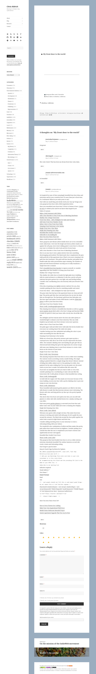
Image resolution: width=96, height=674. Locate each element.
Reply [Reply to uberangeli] (42, 166)
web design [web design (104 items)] (16, 216)
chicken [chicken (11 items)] (9, 243)
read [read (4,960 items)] (17, 259)
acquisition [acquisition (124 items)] (12, 232)
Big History (11, 146)
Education (9, 88)
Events (9, 165)
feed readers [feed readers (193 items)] (15, 196)
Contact (9, 26)
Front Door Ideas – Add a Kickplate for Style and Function (57, 220)
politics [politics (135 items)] (8, 207)
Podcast (9, 138)
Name (42, 577)
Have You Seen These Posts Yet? (49, 237)
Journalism (9, 120)
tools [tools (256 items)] (8, 214)
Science (9, 144)
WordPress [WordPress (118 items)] (17, 219)
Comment (43, 555)
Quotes (9, 171)
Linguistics (9, 122)
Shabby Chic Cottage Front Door (49, 218)
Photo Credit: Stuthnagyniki (48, 376)
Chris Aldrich (12, 6)
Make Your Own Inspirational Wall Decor (52, 508)
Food (8, 112)
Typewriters (10, 176)
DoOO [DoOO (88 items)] (18, 194)
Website (42, 591)
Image (42, 113)
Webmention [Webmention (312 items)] (11, 219)
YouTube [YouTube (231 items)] (9, 221)
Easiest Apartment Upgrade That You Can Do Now (55, 513)
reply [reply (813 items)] (11, 262)
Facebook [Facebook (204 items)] (9, 196)
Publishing (10, 106)
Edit (9, 163)
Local (8, 125)
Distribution (11, 98)
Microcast (9, 133)
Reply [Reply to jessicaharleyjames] (42, 149)
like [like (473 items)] (14, 250)
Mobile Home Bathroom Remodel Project (52, 510)
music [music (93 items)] (20, 204)
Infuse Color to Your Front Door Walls (51, 224)
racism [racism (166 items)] (19, 207)
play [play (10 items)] (17, 257)
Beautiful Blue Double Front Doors (50, 232)
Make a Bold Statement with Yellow (50, 213)
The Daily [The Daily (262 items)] (10, 212)
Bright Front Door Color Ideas (49, 228)
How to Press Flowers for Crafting (50, 505)
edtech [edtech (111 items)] (21, 194)
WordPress (9, 179)
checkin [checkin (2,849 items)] (13, 241)
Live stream (11, 168)
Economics (9, 85)
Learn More (77, 614)
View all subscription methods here (14, 63)
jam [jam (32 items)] (9, 250)
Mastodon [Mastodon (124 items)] (11, 202)
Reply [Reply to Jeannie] (42, 519)
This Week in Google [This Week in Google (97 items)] (16, 212)
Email (42, 584)
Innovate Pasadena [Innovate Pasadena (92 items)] (19, 200)
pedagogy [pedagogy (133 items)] (15, 206)
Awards (10, 93)
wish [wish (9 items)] (19, 267)
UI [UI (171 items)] (15, 214)
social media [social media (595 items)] (18, 210)
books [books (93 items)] (18, 189)
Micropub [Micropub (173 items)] (15, 204)
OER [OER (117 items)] (22, 204)
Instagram (70, 113)
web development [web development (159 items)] (11, 217)
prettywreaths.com (56, 189)
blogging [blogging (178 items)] (14, 189)
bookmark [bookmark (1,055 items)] (13, 238)
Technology (10, 174)
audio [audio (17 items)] (18, 236)
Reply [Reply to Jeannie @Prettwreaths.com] (42, 183)
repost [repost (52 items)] (19, 262)
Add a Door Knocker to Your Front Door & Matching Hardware (59, 215)
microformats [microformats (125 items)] (10, 204)
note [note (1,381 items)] (11, 255)
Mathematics (10, 128)
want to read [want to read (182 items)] (10, 216)
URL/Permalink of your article (47, 617)
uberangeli (49, 156)
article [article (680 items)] (11, 236)
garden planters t (55, 403)
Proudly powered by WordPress (48, 665)
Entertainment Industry (13, 90)
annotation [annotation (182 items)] (12, 234)
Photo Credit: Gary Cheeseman (49, 354)
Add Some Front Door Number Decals (51, 222)
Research (9, 23)
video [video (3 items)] (15, 264)
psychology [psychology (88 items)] (15, 207)
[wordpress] (49, 114)
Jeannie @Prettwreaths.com (55, 172)
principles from (65, 665)
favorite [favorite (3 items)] (20, 245)
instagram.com (63, 139)
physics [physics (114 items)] (19, 206)
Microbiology (11, 157)
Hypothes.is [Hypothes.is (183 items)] (14, 198)
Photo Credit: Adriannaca (47, 385)
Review (8, 141)
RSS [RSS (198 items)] (11, 210)
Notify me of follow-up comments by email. (52, 598)
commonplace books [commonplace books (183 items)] (12, 191)
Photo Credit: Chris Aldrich (48, 410)
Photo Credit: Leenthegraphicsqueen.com (52, 306)
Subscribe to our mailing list (48, 235)
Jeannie (48, 189)
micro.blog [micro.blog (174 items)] (17, 203)
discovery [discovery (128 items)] (18, 193)
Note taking (10, 136)
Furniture (9, 114)
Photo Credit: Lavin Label (47, 437)
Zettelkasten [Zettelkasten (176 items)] (15, 221)
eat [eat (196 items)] (9, 245)
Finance (10, 101)
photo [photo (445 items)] (11, 257)
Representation (12, 109)
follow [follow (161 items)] (10, 248)
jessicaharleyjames (52, 139)
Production (10, 104)
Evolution (10, 152)
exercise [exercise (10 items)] (15, 245)
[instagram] (51, 114)
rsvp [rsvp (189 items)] (10, 265)
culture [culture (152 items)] (14, 193)
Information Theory (13, 154)
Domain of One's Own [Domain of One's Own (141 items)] (12, 194)
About (8, 18)
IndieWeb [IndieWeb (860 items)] (11, 200)
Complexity (11, 149)
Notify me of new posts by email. (50, 600)
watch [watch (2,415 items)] (12, 267)
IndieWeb (9, 117)
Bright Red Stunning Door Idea (49, 230)
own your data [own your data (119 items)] (10, 206)
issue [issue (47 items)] (17, 247)
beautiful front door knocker (52, 268)
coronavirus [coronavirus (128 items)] (9, 193)
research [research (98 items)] (8, 210)
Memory (9, 130)
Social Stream (10, 159)
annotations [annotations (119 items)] (9, 189)
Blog (8, 21)
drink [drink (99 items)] (15, 243)
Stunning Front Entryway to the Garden (52, 226)
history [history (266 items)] (9, 198)
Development (11, 96)
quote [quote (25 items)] (9, 260)
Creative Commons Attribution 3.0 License (66, 670)
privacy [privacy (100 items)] (11, 207)
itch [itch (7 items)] (21, 247)
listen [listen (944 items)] (11, 252)
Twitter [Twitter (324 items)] (12, 214)
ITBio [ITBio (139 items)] (8, 202)
